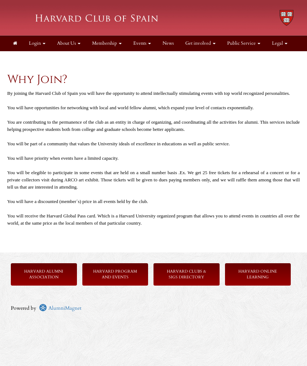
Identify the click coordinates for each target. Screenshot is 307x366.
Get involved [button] (200, 43)
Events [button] (142, 43)
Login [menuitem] (37, 43)
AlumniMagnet (60, 308)
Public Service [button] (243, 43)
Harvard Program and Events (115, 274)
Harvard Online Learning (257, 274)
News (168, 43)
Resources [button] (25, 59)
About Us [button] (69, 43)
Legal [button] (279, 43)
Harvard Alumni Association (43, 274)
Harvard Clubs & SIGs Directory (186, 274)
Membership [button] (107, 43)
